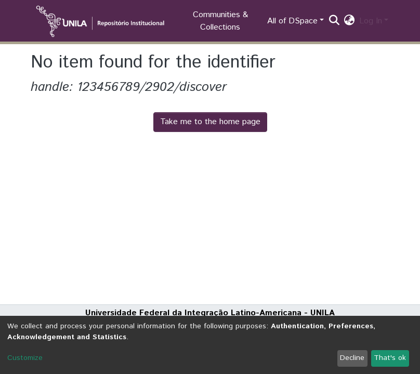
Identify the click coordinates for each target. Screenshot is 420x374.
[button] (349, 21)
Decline (352, 358)
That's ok (390, 358)
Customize (25, 358)
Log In (370, 21)
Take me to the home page (210, 122)
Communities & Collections (220, 21)
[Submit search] (334, 21)
